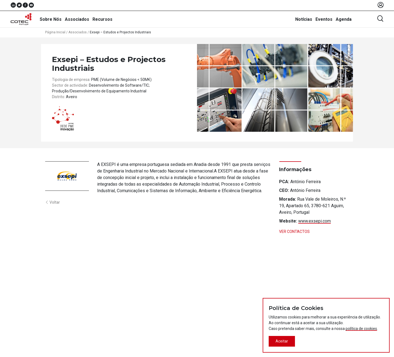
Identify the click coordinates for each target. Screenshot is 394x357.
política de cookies (361, 328)
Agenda (344, 19)
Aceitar (282, 341)
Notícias (303, 19)
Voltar (52, 202)
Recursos (102, 19)
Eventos (323, 19)
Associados (77, 19)
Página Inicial (55, 32)
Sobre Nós (51, 19)
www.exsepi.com (314, 221)
